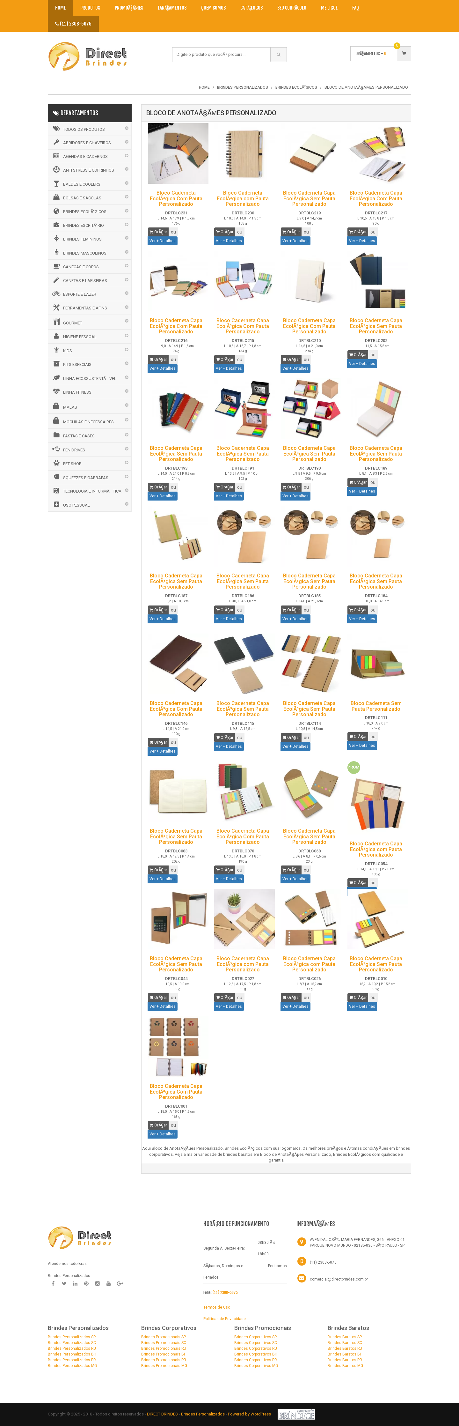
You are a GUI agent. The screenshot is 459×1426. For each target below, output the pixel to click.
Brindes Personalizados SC (72, 1343)
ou (173, 231)
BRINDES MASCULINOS (78, 252)
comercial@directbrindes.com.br (339, 1279)
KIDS (61, 350)
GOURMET (66, 321)
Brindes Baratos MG (345, 1365)
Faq (355, 8)
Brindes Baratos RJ (345, 1348)
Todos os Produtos (78, 128)
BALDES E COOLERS (75, 183)
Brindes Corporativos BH (255, 1354)
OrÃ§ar (158, 232)
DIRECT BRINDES (162, 1414)
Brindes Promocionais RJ (163, 1348)
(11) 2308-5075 (73, 24)
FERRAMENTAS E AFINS (79, 307)
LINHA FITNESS (71, 391)
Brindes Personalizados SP (72, 1337)
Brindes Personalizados (203, 1414)
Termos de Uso (216, 1307)
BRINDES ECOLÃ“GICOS (78, 211)
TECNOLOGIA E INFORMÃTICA (86, 490)
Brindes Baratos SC (345, 1343)
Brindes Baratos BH (345, 1354)
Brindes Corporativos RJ (255, 1348)
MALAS (64, 406)
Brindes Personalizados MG (72, 1365)
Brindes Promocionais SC (163, 1343)
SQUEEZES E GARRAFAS (79, 477)
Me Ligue (329, 8)
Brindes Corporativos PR (255, 1360)
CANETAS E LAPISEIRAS (79, 280)
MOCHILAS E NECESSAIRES (82, 420)
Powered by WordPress (250, 1414)
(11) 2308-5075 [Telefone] (323, 1262)
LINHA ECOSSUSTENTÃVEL (83, 378)
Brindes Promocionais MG (164, 1365)
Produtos (90, 8)
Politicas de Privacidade (224, 1319)
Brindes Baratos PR (345, 1360)
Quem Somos (213, 8)
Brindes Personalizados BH (72, 1354)
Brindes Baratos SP (345, 1337)
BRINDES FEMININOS (76, 238)
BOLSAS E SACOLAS (76, 197)
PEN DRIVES (68, 449)
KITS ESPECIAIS (71, 363)
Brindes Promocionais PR (163, 1360)
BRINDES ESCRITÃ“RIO (77, 225)
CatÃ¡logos (251, 8)
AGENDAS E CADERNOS (79, 156)
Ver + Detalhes (162, 241)
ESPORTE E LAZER (73, 293)
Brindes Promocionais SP (163, 1337)
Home (60, 8)
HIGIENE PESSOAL (74, 336)
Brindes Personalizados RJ (72, 1348)
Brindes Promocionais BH (163, 1354)
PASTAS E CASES (73, 435)
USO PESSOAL (70, 504)
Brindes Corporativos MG (256, 1365)
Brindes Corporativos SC (255, 1343)
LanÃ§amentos (172, 8)
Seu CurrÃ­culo (291, 8)
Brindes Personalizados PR (72, 1360)
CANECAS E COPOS (75, 266)
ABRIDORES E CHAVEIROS (81, 142)
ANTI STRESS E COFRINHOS (82, 169)
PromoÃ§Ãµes (129, 8)
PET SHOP (66, 463)
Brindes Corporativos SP (255, 1337)
